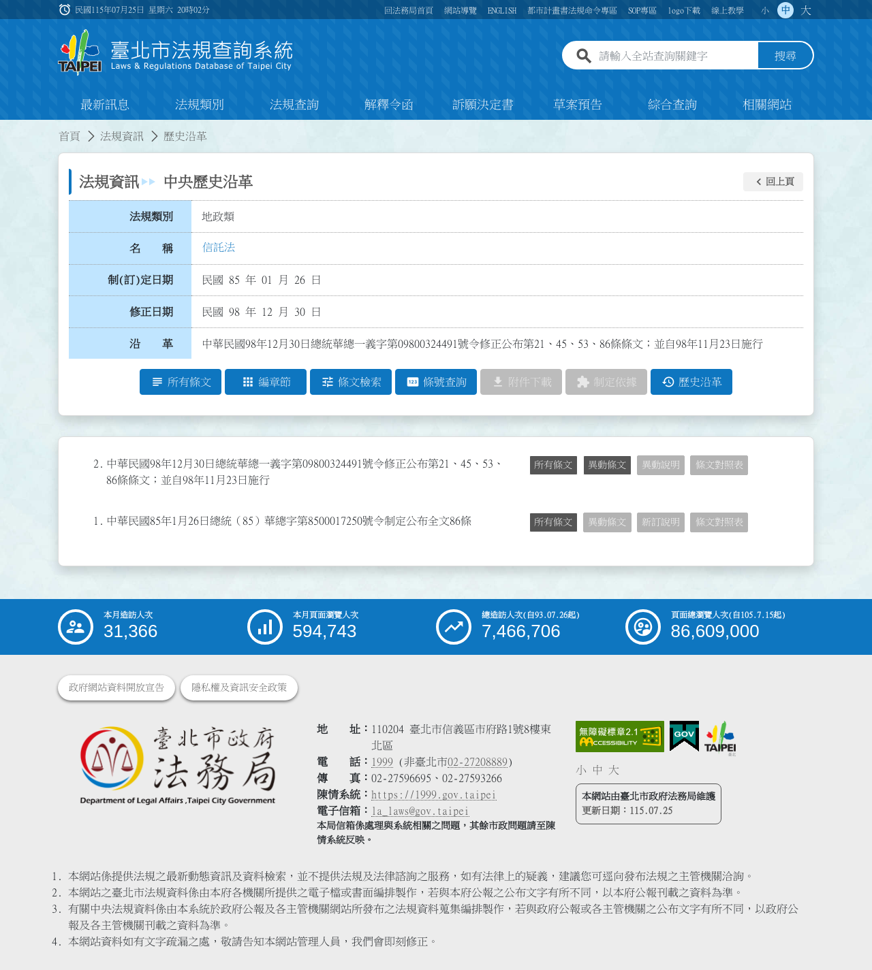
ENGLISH (502, 10)
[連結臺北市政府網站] (720, 738)
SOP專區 (642, 10)
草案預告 (577, 105)
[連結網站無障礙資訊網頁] (620, 736)
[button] (773, 181)
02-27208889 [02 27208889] (478, 761)
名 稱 (151, 248)
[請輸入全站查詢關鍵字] (675, 56)
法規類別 (199, 105)
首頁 (69, 136)
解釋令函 (389, 105)
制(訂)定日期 (140, 279)
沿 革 (151, 343)
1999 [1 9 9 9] (382, 761)
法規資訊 (122, 136)
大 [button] (805, 10)
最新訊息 (104, 105)
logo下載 (684, 10)
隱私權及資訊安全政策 (239, 687)
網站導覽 (460, 10)
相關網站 (767, 105)
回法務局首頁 (408, 10)
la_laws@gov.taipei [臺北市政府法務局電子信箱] (420, 810)
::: (8, 128)
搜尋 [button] (785, 56)
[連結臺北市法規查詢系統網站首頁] (176, 52)
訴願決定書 (483, 105)
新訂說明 (661, 522)
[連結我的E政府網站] (684, 736)
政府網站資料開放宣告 (116, 687)
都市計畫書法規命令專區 (572, 10)
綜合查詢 (672, 105)
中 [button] (785, 10)
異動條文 (607, 465)
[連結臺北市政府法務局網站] (177, 765)
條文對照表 (719, 465)
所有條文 (553, 465)
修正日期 (151, 311)
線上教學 (727, 10)
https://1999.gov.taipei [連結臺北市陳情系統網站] (434, 794)
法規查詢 (294, 105)
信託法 (218, 247)
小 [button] (765, 10)
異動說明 (661, 465)
